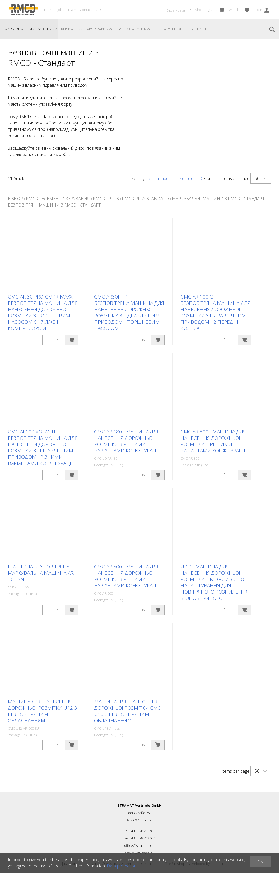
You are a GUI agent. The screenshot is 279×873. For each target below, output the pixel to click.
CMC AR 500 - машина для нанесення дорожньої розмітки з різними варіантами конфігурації (127, 576)
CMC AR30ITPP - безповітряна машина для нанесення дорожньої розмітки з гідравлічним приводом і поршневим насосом (129, 312)
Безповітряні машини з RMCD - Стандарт (54, 205)
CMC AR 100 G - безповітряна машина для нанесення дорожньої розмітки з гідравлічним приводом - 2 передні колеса (215, 312)
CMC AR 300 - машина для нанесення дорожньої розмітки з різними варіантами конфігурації (213, 441)
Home (49, 9)
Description (185, 178)
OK (260, 862)
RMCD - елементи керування (58, 199)
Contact (86, 9)
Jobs (60, 9)
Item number (158, 178)
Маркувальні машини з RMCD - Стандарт (218, 199)
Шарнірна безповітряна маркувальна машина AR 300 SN (41, 573)
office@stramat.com (139, 845)
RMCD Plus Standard (145, 199)
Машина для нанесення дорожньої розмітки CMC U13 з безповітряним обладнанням (127, 711)
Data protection (121, 866)
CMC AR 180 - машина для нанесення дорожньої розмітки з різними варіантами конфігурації (127, 441)
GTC (99, 9)
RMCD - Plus (106, 199)
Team (72, 9)
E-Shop (15, 199)
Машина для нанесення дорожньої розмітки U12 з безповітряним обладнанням (42, 711)
